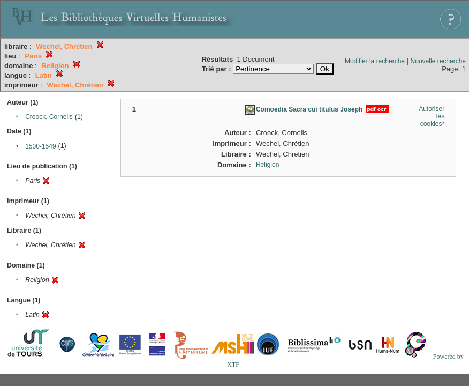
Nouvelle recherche (438, 61)
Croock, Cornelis (49, 117)
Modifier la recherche (375, 61)
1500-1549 (40, 146)
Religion (267, 164)
